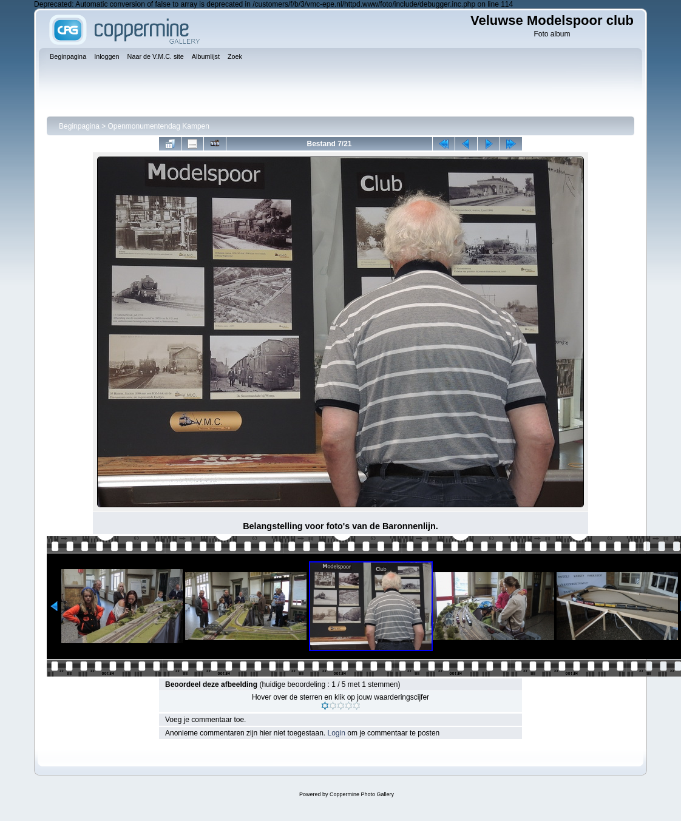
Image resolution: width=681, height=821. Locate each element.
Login (336, 733)
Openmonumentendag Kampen (158, 126)
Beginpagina (79, 126)
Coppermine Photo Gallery (362, 794)
